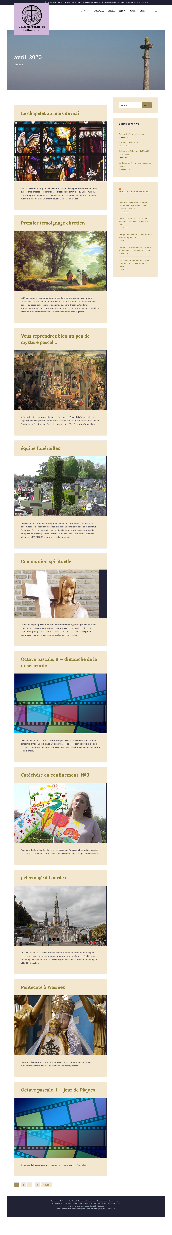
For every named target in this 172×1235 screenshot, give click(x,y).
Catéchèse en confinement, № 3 (56, 772)
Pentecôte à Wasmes (48, 989)
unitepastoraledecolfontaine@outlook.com (103, 2)
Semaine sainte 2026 (128, 130)
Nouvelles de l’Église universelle (134, 179)
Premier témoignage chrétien (60, 211)
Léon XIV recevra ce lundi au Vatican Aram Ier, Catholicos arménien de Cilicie (134, 251)
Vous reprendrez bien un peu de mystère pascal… (59, 329)
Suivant (46, 1195)
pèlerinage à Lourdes (49, 879)
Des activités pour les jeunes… (133, 122)
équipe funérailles (45, 439)
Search (147, 93)
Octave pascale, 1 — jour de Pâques (56, 1096)
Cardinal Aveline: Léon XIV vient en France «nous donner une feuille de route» (133, 209)
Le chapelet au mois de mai (56, 101)
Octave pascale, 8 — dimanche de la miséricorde (60, 655)
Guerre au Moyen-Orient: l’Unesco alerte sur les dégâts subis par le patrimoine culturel (133, 193)
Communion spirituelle (52, 553)
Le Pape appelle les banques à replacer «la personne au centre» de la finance (135, 236)
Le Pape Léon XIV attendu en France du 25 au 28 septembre (135, 224)
